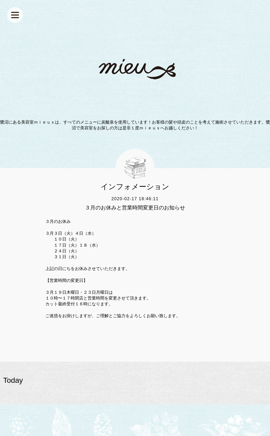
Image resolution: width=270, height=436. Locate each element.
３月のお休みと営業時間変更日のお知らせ (135, 207)
